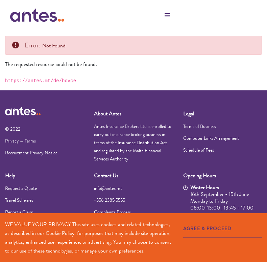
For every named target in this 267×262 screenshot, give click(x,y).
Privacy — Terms (20, 140)
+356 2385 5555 (109, 200)
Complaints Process (112, 212)
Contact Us (106, 175)
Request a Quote (21, 188)
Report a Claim (19, 212)
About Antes (107, 113)
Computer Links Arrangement (211, 138)
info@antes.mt (108, 188)
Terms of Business (199, 126)
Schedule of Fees (198, 150)
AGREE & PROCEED (207, 228)
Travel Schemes (19, 200)
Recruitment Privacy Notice (31, 152)
